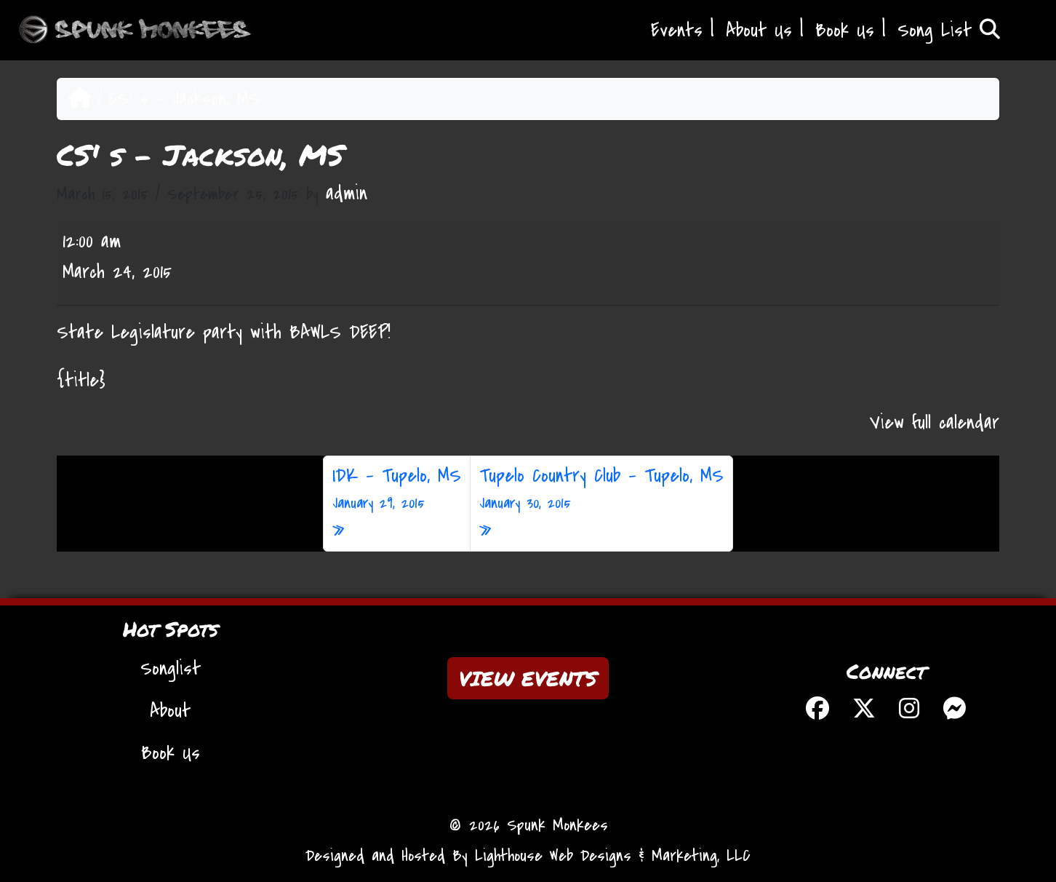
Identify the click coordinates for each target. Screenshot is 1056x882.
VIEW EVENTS (528, 678)
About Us (759, 30)
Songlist (170, 669)
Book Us (844, 30)
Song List (948, 30)
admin (346, 193)
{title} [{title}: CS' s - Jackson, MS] (81, 380)
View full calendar (934, 423)
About (170, 711)
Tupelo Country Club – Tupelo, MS (601, 489)
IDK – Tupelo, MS (396, 489)
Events (677, 30)
